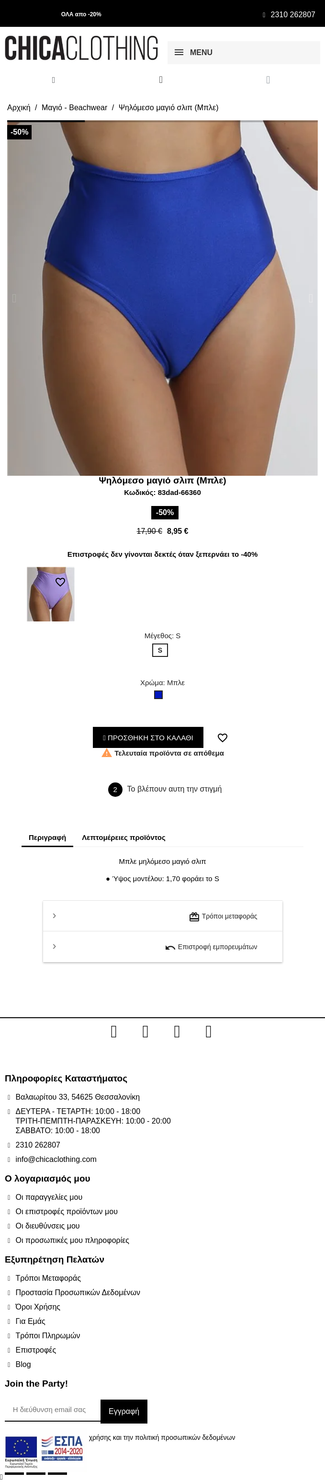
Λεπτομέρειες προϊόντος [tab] (124, 837)
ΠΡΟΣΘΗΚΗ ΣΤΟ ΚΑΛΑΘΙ (148, 738)
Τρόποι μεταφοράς (223, 917)
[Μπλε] (160, 697)
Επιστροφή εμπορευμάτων (211, 948)
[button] (14, 298)
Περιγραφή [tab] (47, 837)
